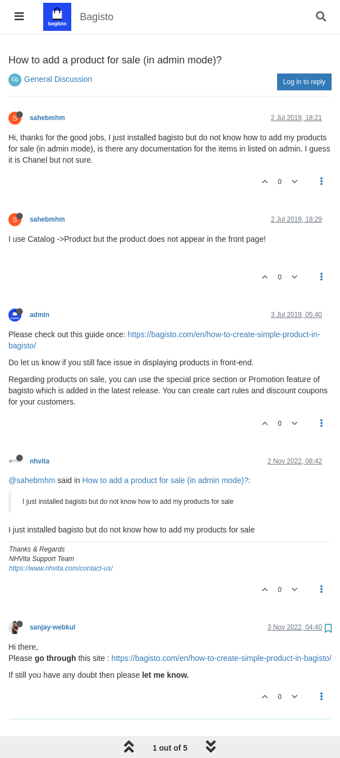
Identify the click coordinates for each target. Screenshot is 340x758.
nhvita (39, 461)
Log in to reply (304, 82)
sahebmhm (47, 118)
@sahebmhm (31, 480)
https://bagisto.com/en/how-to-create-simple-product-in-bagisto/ (222, 658)
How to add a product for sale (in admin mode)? (165, 480)
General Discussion (58, 79)
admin (39, 315)
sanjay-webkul (52, 627)
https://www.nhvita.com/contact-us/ (61, 568)
